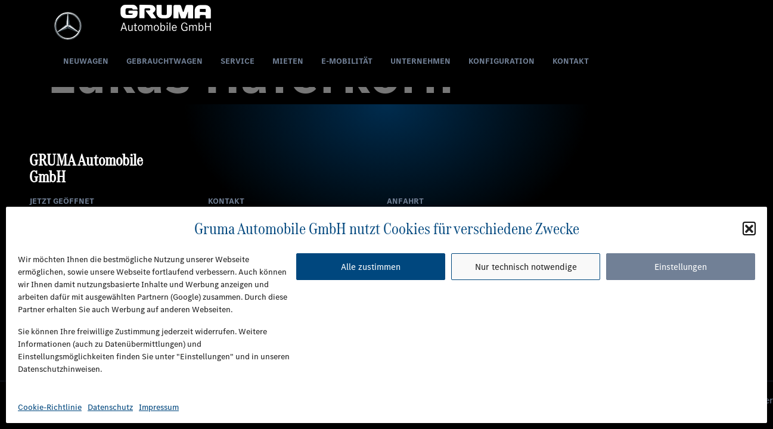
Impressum (159, 407)
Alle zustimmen (371, 267)
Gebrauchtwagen (164, 61)
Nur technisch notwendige (526, 267)
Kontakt (570, 61)
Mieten (287, 61)
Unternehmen (420, 61)
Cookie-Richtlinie (50, 407)
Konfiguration (501, 61)
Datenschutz (110, 407)
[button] (749, 228)
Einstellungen (680, 267)
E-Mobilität (346, 61)
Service (237, 61)
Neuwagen (85, 61)
